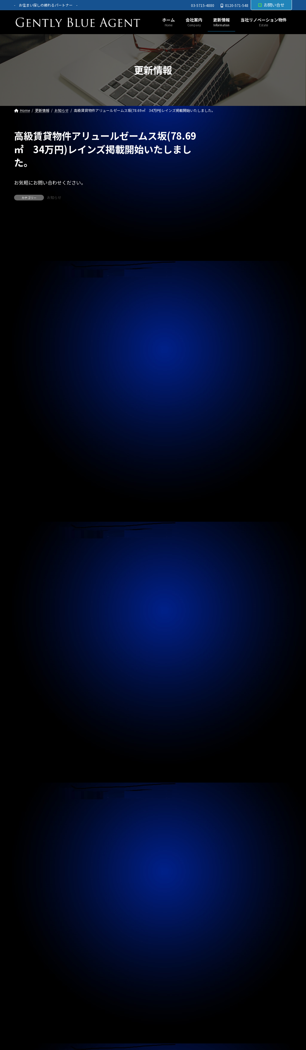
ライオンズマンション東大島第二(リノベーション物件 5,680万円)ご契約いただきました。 (253, 268)
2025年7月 (229, 644)
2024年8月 (229, 777)
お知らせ (54, 197)
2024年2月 (229, 850)
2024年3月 (229, 838)
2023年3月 (229, 984)
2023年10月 (230, 899)
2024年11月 (230, 741)
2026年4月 (229, 535)
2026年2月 (229, 559)
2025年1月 (229, 717)
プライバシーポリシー (42, 1022)
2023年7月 (229, 935)
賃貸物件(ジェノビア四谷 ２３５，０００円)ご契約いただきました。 (253, 390)
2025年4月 (229, 680)
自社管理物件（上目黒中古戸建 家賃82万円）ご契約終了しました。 (252, 362)
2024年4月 (229, 826)
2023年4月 (229, 972)
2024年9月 (229, 766)
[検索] (284, 135)
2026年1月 (229, 571)
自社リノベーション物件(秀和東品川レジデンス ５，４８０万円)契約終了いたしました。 (253, 330)
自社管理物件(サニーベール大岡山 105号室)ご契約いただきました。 (252, 452)
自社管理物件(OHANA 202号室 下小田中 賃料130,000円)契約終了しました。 (251, 205)
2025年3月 (229, 693)
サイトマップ (89, 1022)
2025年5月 (229, 668)
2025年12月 (230, 583)
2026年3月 (229, 547)
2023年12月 (230, 875)
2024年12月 (230, 729)
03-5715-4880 (202, 5)
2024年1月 (229, 862)
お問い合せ (271, 5)
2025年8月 (229, 632)
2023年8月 (229, 923)
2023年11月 (230, 887)
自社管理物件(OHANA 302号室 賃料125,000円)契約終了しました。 (251, 237)
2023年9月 (229, 911)
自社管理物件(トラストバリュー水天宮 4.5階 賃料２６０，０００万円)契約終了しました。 (253, 421)
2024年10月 (230, 753)
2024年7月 (229, 790)
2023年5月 (229, 960)
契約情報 (227, 506)
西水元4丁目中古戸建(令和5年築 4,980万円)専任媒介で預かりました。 (253, 174)
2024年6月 (229, 802)
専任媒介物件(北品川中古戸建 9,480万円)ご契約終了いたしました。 (252, 299)
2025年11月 (230, 595)
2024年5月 (229, 814)
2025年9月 (229, 620)
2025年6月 (229, 656)
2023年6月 (229, 948)
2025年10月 (230, 608)
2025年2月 (229, 705)
